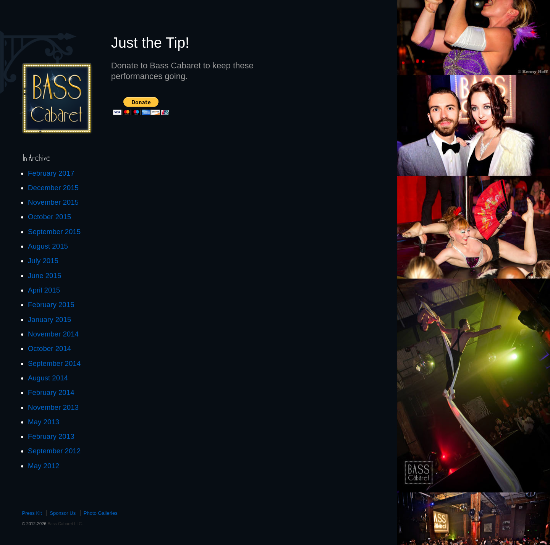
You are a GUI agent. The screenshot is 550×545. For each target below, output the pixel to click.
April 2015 (44, 290)
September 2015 (54, 232)
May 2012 (43, 466)
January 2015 (49, 319)
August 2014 (48, 378)
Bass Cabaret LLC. (64, 523)
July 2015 (43, 261)
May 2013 (43, 422)
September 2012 (54, 451)
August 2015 (48, 246)
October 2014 (49, 348)
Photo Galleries (101, 513)
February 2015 (51, 305)
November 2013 (53, 407)
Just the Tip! (150, 43)
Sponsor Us (63, 513)
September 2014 (54, 363)
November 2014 (53, 334)
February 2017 (51, 173)
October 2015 (49, 217)
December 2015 (53, 188)
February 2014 (51, 392)
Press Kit (32, 513)
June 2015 (44, 276)
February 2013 (51, 436)
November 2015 (53, 202)
